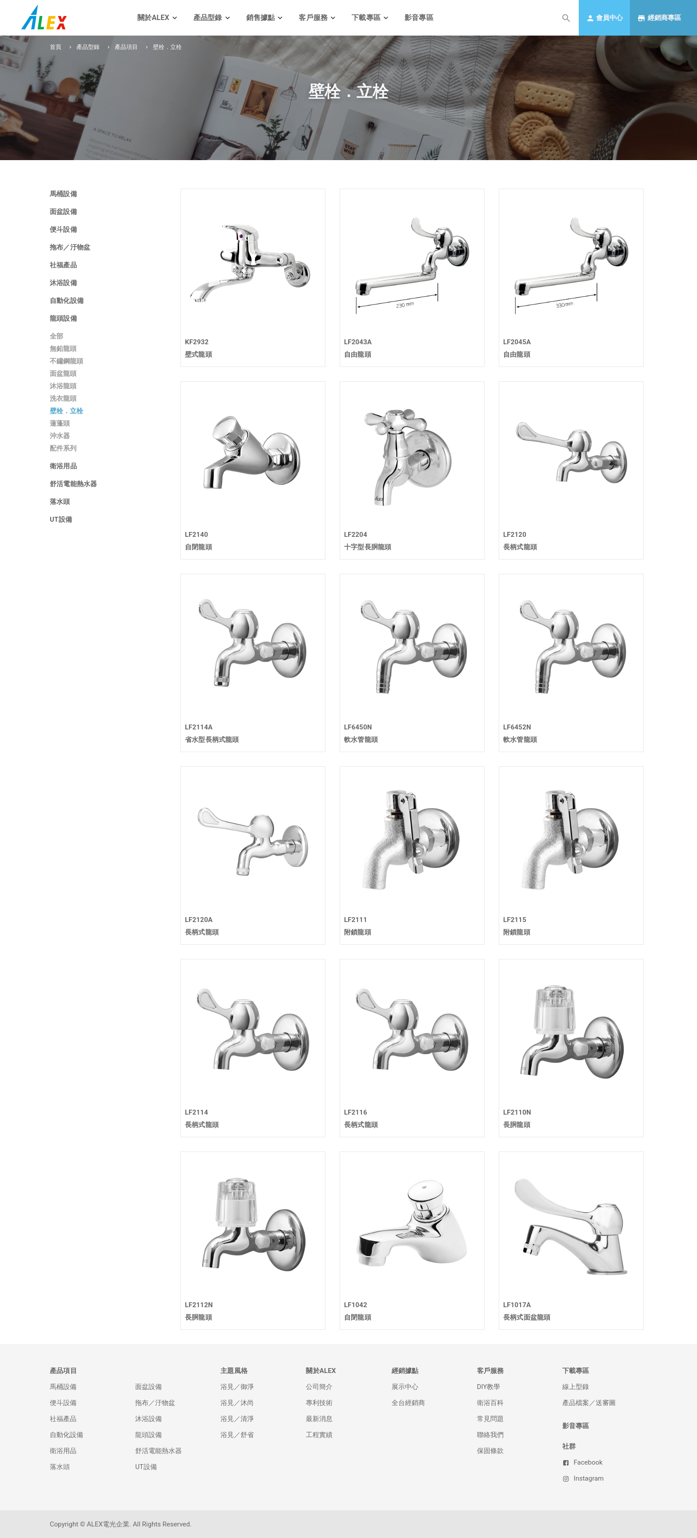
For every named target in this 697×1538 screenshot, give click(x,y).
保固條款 (490, 1451)
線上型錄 (575, 1387)
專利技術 (319, 1403)
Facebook (582, 1462)
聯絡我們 (490, 1435)
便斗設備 (63, 1403)
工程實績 (319, 1435)
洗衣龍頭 (63, 399)
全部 (56, 336)
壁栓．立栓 (66, 411)
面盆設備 (148, 1387)
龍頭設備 (148, 1435)
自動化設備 (66, 1435)
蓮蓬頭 (60, 423)
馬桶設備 (63, 1387)
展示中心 (405, 1387)
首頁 (55, 47)
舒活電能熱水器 (158, 1451)
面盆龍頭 (63, 374)
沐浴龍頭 (63, 386)
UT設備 (146, 1467)
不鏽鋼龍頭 (66, 361)
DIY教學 (489, 1387)
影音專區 (419, 17)
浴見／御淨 (237, 1387)
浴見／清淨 (237, 1419)
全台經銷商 (408, 1403)
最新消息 (319, 1419)
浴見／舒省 (237, 1435)
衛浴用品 (63, 1451)
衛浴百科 (490, 1403)
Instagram (583, 1478)
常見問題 (490, 1419)
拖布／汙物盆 (155, 1403)
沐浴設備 (148, 1419)
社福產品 (63, 1419)
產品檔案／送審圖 (589, 1403)
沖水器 (60, 436)
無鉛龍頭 (63, 349)
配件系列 (63, 448)
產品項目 (126, 47)
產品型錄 (88, 47)
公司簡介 (319, 1387)
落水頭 (60, 1467)
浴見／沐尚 (237, 1403)
